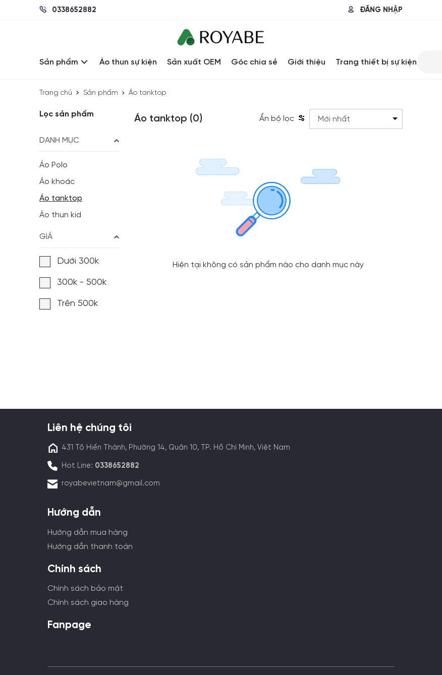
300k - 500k (72, 282)
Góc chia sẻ (254, 62)
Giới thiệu (306, 62)
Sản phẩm (64, 62)
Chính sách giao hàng (88, 602)
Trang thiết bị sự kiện (376, 62)
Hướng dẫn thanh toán (90, 546)
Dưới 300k (69, 261)
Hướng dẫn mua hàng (87, 532)
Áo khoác (57, 181)
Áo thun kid (60, 215)
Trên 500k (68, 304)
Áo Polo (53, 165)
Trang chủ (55, 93)
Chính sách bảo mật (85, 588)
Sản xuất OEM (194, 62)
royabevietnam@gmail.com (111, 483)
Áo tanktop (60, 198)
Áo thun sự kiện (128, 62)
